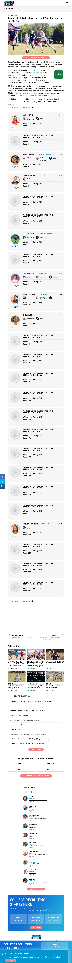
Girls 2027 (21, 764)
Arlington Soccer (34, 864)
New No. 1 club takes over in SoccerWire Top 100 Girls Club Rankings (35, 686)
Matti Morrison (33, 797)
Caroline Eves (33, 833)
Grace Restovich (29, 294)
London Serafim (29, 234)
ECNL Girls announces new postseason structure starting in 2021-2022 (17, 686)
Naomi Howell (33, 861)
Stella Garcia (32, 806)
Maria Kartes (32, 842)
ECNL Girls (50, 62)
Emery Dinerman (34, 815)
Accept (10, 960)
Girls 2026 (50, 764)
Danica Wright (33, 824)
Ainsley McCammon (30, 524)
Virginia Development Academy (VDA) (43, 159)
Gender (26, 792)
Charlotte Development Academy (38, 818)
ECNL (9, 15)
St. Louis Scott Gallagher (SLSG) (38, 800)
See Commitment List (36, 889)
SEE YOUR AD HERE (36, 749)
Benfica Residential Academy (37, 845)
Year (34, 792)
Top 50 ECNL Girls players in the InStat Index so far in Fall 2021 (38, 136)
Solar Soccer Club (44, 277)
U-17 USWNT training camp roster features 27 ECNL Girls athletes (16, 664)
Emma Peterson (33, 852)
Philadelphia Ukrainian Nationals (38, 882)
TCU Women (29, 277)
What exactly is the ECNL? (55, 662)
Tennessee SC (32, 873)
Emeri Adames (28, 315)
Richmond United (30, 237)
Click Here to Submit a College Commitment (36, 775)
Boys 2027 (21, 769)
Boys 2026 (50, 769)
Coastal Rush (32, 827)
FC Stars (31, 809)
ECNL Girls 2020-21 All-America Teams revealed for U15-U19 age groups (35, 664)
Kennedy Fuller (29, 175)
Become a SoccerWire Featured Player (36, 57)
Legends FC (32, 836)
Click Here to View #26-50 (20, 107)
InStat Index (37, 70)
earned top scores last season (32, 95)
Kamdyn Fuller (29, 273)
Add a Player (36, 927)
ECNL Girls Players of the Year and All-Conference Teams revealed (54, 686)
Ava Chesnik (32, 870)
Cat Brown (32, 879)
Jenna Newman (28, 155)
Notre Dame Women (31, 297)
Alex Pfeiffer (28, 115)
